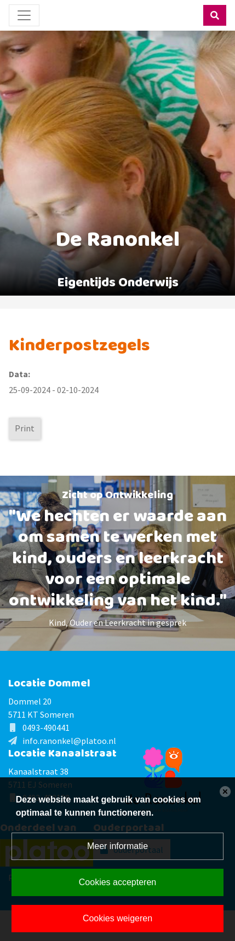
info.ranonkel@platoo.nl (69, 740)
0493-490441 (46, 727)
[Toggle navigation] (24, 15)
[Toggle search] (214, 15)
